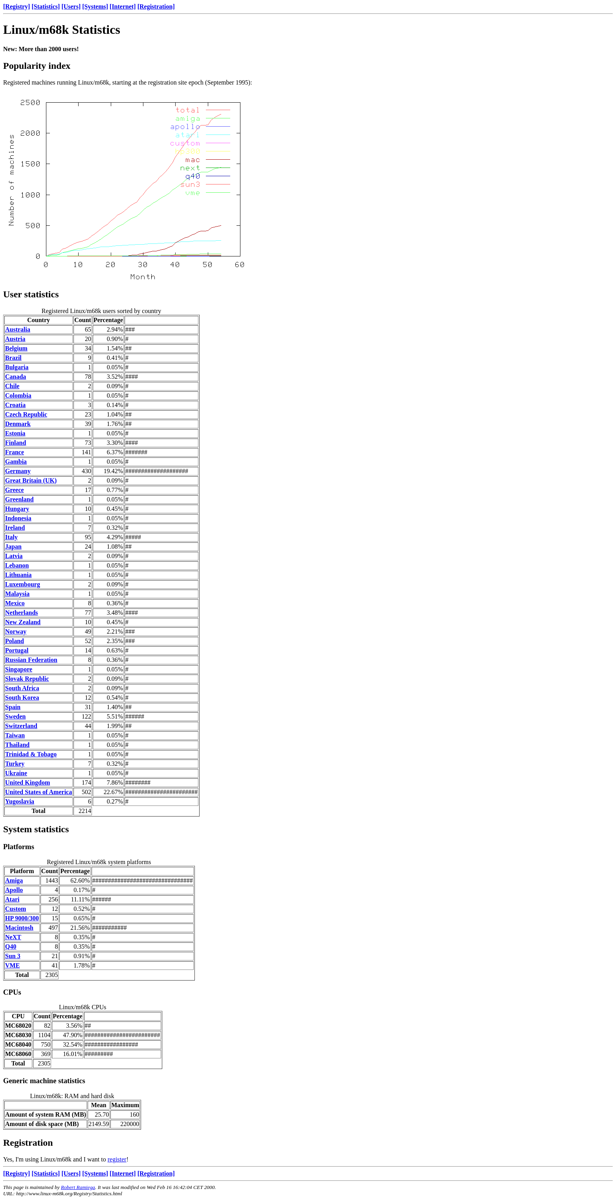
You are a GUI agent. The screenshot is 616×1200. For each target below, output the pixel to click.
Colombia (18, 395)
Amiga (14, 880)
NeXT (13, 937)
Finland (15, 442)
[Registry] (16, 6)
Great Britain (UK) (31, 480)
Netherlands (21, 612)
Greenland (19, 499)
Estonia (15, 433)
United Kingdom (27, 782)
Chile (12, 386)
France (14, 452)
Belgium (16, 348)
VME (12, 965)
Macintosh (19, 927)
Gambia (16, 461)
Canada (15, 376)
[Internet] (123, 6)
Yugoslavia (19, 801)
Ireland (15, 527)
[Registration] (156, 6)
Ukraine (16, 773)
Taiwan (15, 735)
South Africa (22, 688)
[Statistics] (45, 6)
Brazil (13, 357)
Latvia (13, 556)
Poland (14, 641)
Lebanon (17, 565)
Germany (18, 471)
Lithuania (18, 574)
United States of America (38, 792)
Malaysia (17, 593)
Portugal (17, 650)
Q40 (10, 946)
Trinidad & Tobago (31, 754)
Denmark (18, 423)
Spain (12, 707)
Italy (11, 537)
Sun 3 (12, 956)
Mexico (15, 603)
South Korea (22, 697)
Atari (12, 899)
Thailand (17, 744)
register (117, 1159)
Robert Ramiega (78, 1187)
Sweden (15, 716)
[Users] (71, 6)
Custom (15, 908)
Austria (15, 338)
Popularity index (36, 66)
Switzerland (21, 726)
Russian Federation (31, 659)
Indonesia (18, 518)
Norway (15, 631)
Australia (17, 329)
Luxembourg (22, 584)
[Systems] (95, 6)
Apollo (14, 890)
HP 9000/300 (22, 918)
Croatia (15, 405)
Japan (13, 546)
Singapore (18, 669)
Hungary (17, 508)
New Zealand (22, 622)
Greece (14, 490)
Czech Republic (26, 414)
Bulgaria (17, 367)
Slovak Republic (27, 678)
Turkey (14, 763)
